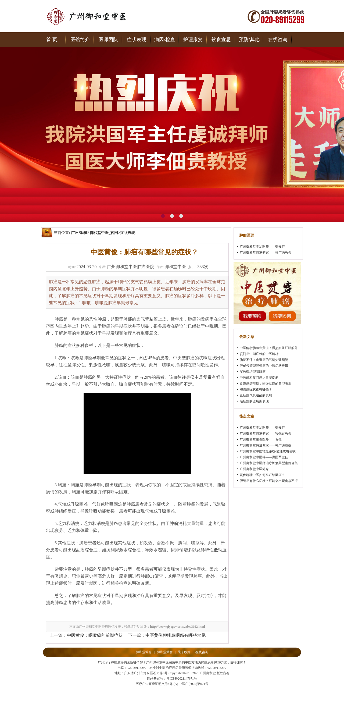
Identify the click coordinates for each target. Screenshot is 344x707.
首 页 (51, 39)
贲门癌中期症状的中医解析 (259, 354)
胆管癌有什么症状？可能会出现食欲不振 (269, 481)
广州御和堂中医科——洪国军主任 (264, 457)
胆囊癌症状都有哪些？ (256, 389)
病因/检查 (164, 39)
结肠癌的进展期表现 (254, 401)
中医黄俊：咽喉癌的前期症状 (95, 635)
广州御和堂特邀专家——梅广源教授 (265, 252)
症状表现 (136, 39)
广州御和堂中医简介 (254, 469)
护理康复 (193, 39)
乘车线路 (184, 652)
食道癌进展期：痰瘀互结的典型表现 (265, 383)
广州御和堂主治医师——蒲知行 (262, 246)
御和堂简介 (144, 652)
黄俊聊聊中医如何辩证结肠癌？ (262, 475)
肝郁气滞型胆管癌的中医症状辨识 (264, 366)
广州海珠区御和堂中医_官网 (94, 233)
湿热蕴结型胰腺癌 (253, 372)
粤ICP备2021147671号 (181, 678)
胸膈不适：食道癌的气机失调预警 (264, 360)
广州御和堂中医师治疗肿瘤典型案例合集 (269, 463)
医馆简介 (80, 39)
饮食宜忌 (221, 39)
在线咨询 (277, 39)
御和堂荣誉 (165, 652)
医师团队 (108, 39)
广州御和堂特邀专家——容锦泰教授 (265, 433)
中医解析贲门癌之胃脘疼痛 (259, 377)
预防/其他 (249, 39)
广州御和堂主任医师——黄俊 (261, 439)
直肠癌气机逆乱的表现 (256, 395)
